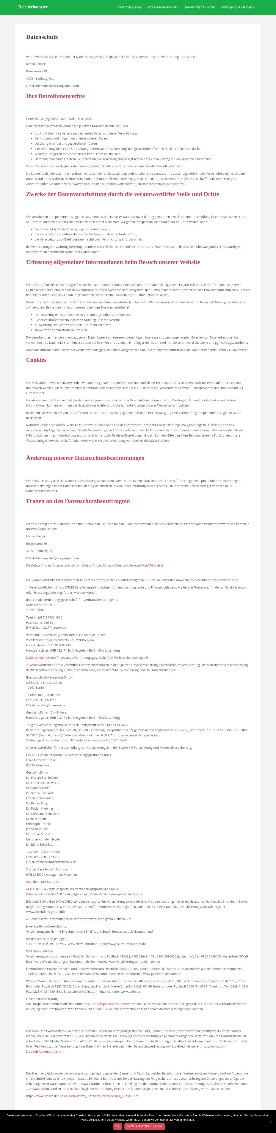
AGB (29, 889)
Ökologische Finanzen (162, 7)
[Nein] (270, 1121)
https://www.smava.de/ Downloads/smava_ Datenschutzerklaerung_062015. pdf (82, 1096)
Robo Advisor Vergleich (237, 7)
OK (118, 1126)
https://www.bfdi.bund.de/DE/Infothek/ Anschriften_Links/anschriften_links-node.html (123, 184)
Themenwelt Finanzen (200, 7)
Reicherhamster (33, 7)
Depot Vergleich (129, 7)
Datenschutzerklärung (144, 1126)
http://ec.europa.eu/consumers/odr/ (109, 1004)
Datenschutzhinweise (41, 657)
